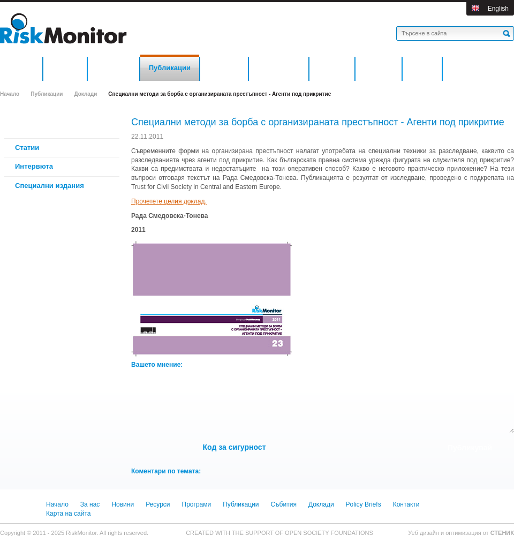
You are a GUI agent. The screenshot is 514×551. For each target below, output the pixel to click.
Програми (196, 504)
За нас (90, 504)
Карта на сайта (68, 513)
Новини (122, 504)
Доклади (85, 94)
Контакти (406, 504)
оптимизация (463, 533)
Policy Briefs (363, 504)
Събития (283, 504)
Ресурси (158, 504)
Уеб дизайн (424, 533)
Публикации (47, 94)
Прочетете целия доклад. (169, 201)
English (498, 8)
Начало (9, 94)
